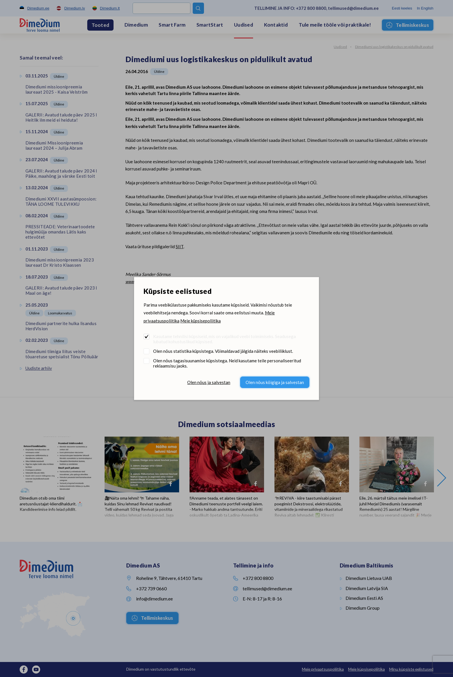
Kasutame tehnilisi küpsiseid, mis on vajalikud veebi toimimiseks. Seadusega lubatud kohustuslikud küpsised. (224, 339)
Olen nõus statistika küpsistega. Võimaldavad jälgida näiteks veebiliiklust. (223, 351)
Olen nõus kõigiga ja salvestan (275, 382)
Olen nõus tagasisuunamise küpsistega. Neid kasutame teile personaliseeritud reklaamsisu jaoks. (227, 363)
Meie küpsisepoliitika (200, 320)
